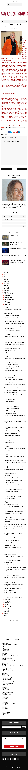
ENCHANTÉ (7, 475)
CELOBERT (7, 521)
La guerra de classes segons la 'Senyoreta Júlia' (15, 326)
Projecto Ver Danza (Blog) (8, 681)
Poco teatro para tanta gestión (11, 575)
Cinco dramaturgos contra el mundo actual (14, 372)
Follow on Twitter (14, 216)
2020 (5, 278)
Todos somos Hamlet (9, 377)
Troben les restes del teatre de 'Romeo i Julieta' (15, 567)
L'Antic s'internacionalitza (10, 350)
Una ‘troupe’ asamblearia (10, 573)
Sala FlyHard (5, 688)
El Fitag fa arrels (8, 494)
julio (6, 302)
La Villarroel (4, 673)
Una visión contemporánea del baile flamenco (14, 577)
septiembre (8, 299)
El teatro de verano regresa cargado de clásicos (15, 375)
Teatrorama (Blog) (6, 712)
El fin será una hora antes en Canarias (13, 597)
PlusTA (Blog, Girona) (7, 679)
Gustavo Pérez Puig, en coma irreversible (13, 379)
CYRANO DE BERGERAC (10, 582)
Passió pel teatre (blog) (7, 678)
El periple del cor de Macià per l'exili (12, 496)
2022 (5, 274)
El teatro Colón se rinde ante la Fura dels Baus (15, 595)
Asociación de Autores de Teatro (9, 644)
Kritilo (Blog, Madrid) (6, 668)
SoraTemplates (11, 767)
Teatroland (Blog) (6, 711)
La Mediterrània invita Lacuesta (11, 352)
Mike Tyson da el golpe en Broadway (12, 425)
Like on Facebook (14, 219)
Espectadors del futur (9, 328)
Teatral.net (4, 696)
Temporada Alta (5, 713)
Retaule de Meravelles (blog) (8, 683)
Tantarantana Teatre (6, 694)
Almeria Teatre (5, 643)
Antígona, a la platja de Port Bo (11, 540)
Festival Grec (5, 663)
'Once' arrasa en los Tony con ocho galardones (15, 524)
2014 (5, 288)
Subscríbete (14, 746)
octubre (7, 297)
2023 (5, 272)
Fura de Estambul (8, 450)
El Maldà (4, 654)
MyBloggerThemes (20, 767)
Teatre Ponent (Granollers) (8, 706)
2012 (5, 292)
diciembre (7, 293)
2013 (5, 290)
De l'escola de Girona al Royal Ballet (12, 419)
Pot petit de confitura (9, 442)
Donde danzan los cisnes (10, 473)
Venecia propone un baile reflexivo (12, 387)
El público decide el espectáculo (11, 411)
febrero (7, 604)
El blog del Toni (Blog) (7, 653)
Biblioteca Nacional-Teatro (8, 647)
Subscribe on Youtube (14, 222)
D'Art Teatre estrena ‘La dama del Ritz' (13, 370)
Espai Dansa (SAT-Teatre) (7, 662)
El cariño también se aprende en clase (13, 489)
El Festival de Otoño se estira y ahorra (13, 480)
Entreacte (4, 659)
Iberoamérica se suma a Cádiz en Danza (13, 552)
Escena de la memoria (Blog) (8, 660)
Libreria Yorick (5, 674)
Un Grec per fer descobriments (11, 592)
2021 (5, 276)
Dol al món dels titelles (9, 545)
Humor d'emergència (9, 482)
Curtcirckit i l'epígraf (9, 590)
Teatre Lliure (5, 702)
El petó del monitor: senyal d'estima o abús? (14, 323)
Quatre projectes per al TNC (10, 382)
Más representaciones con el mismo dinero (14, 321)
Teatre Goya (4, 698)
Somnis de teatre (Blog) (7, 692)
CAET (3, 648)
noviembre (8, 295)
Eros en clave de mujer (9, 498)
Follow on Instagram (14, 226)
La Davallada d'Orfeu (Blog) (8, 670)
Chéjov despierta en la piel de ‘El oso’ (12, 560)
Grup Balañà (5, 667)
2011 (5, 608)
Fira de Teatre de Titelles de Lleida (19, 26)
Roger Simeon (5, 684)
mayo (6, 599)
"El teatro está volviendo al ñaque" (12, 477)
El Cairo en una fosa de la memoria (12, 315)
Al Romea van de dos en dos (10, 542)
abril (6, 601)
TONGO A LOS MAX (15, 236)
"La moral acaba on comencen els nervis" (13, 511)
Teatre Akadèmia (5, 697)
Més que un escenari (9, 404)
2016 (5, 285)
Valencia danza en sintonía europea (12, 588)
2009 (5, 611)
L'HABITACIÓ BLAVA (9, 580)
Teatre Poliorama (6, 704)
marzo (6, 602)
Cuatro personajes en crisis (10, 392)
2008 (5, 613)
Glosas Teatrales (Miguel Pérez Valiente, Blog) (12, 665)
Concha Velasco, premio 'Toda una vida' (13, 526)
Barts (3, 645)
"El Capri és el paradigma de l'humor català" (14, 528)
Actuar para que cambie (9, 399)
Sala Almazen (5, 686)
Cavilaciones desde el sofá (10, 554)
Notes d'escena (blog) (7, 677)
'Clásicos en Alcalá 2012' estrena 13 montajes (14, 448)
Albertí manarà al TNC (9, 313)
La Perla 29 (4, 672)
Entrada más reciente (6, 169)
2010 (5, 610)
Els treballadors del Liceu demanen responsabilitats (12, 436)
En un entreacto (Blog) (7, 658)
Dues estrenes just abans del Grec (12, 348)
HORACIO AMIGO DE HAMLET (18, 249)
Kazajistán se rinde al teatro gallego (12, 547)
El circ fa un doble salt (9, 401)
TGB (3, 714)
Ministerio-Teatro (6, 675)
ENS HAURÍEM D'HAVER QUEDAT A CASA (14, 506)
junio (6, 304)
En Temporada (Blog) (7, 657)
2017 (5, 283)
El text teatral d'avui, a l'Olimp (11, 364)
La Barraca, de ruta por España (11, 408)
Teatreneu (4, 709)
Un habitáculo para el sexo (10, 413)
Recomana (4, 682)
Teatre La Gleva (5, 699)
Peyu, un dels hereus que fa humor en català (14, 531)
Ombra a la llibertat (8, 517)
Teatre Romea (5, 707)
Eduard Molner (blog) (7, 652)
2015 (5, 287)
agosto (7, 301)
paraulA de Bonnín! (8, 549)
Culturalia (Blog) (5, 650)
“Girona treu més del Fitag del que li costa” (14, 460)
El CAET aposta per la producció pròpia (13, 430)
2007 (5, 615)
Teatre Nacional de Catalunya (8, 703)
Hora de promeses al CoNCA (10, 433)
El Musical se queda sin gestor (11, 491)
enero (6, 606)
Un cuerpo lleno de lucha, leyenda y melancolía (15, 390)
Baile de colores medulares (10, 487)
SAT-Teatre (4, 691)
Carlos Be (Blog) (5, 649)
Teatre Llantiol (5, 701)
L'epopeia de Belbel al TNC (10, 362)
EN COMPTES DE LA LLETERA (11, 509)
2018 (5, 281)
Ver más (15, 207)
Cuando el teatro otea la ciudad (11, 504)
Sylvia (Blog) (5, 693)
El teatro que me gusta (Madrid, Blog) (10, 655)
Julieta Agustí (14, 28)
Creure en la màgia (8, 562)
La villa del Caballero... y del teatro (12, 330)
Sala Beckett (4, 687)
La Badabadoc (5, 669)
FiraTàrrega (4, 664)
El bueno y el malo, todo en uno (11, 406)
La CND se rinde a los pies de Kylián (12, 484)
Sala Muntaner (5, 689)
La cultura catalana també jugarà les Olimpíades (15, 394)
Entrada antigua (22, 169)
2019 (5, 279)
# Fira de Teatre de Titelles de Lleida (12, 127)
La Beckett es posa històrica (10, 564)
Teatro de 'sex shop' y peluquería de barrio (14, 342)
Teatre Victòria (5, 708)
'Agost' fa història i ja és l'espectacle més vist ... (15, 519)
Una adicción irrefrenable (10, 397)
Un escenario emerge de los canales (12, 340)
